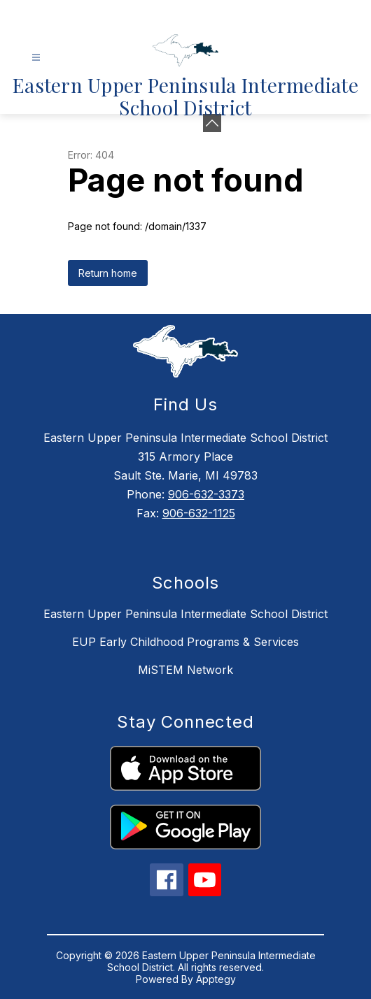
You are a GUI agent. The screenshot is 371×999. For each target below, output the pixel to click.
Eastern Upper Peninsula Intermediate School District (185, 614)
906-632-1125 (198, 513)
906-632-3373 (206, 494)
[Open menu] (36, 58)
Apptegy (216, 979)
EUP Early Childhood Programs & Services (185, 642)
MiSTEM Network (185, 670)
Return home (107, 273)
